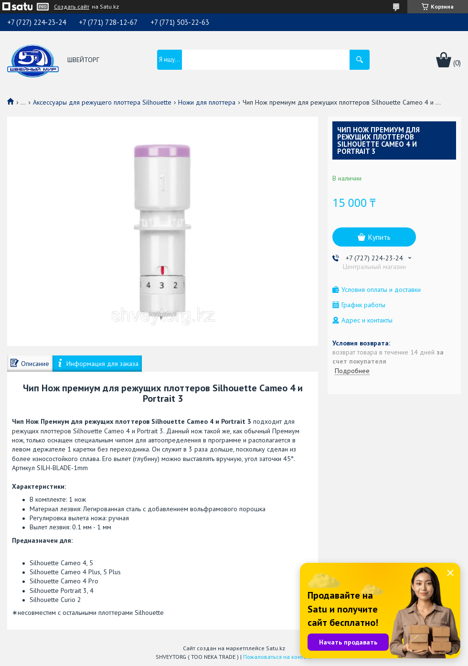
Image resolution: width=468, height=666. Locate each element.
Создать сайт (71, 6)
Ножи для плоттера (206, 102)
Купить (379, 237)
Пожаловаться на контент (277, 656)
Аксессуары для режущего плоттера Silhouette (102, 102)
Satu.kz (275, 648)
